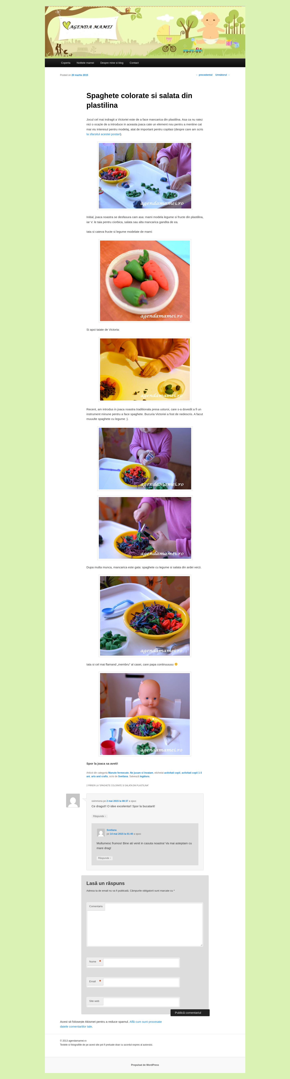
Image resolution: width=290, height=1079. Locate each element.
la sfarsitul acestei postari (103, 134)
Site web (94, 1001)
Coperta (65, 62)
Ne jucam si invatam (141, 772)
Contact (134, 62)
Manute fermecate (118, 772)
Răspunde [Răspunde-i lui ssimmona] (99, 816)
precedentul (204, 74)
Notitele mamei (85, 62)
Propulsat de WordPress (145, 1065)
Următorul (222, 74)
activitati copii (172, 772)
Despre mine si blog (111, 62)
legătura (144, 776)
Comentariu (96, 906)
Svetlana (123, 776)
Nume (95, 962)
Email (95, 981)
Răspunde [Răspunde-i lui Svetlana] (104, 858)
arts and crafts (99, 776)
